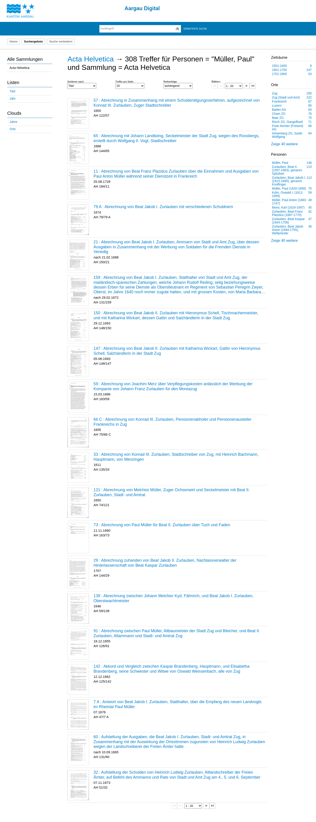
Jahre (13, 122)
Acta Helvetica (19, 68)
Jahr (12, 98)
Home (13, 41)
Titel (12, 91)
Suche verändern (60, 41)
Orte (12, 129)
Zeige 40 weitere (284, 144)
